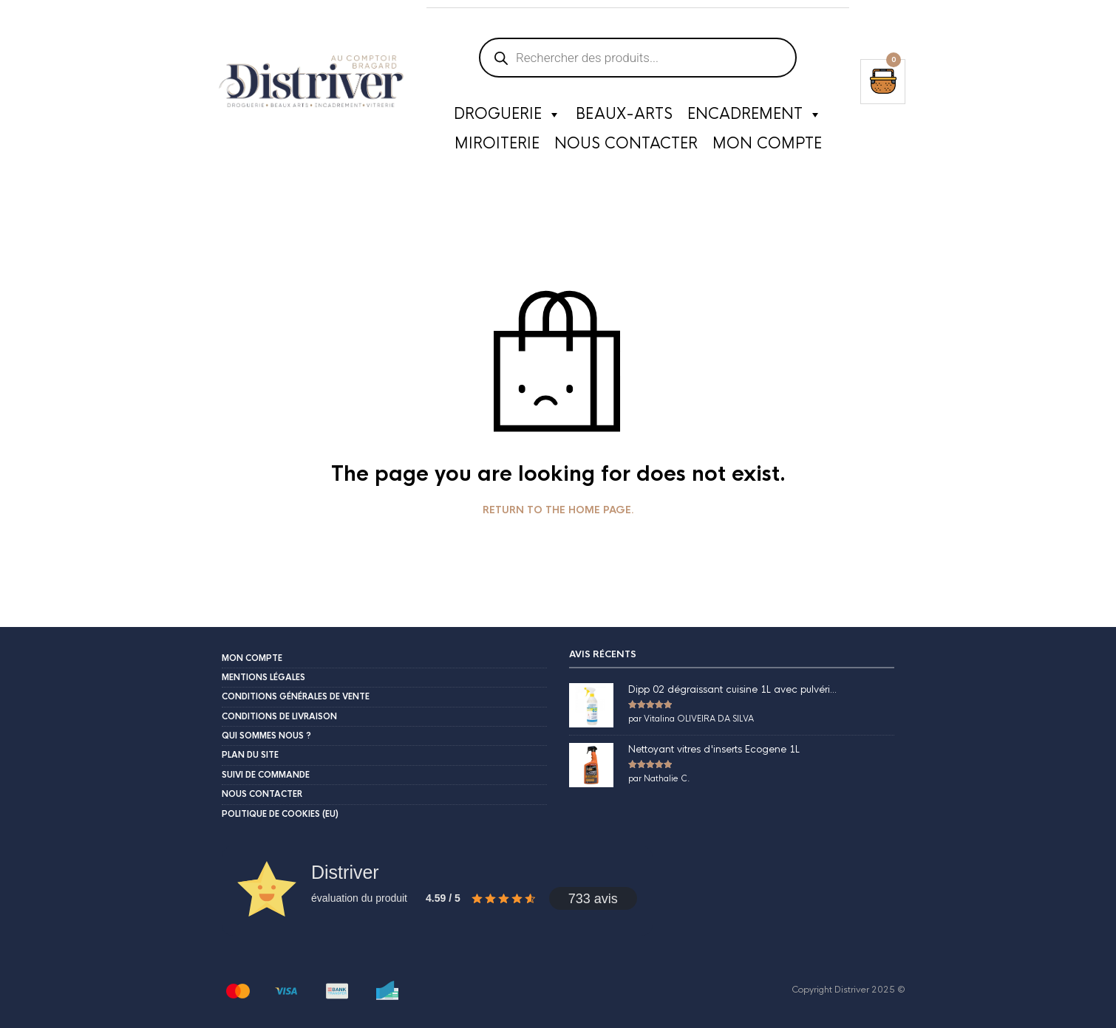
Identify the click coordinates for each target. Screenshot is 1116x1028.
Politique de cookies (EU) (280, 814)
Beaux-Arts (624, 114)
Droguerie (507, 114)
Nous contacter (626, 143)
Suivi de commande (266, 775)
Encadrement (754, 114)
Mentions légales (263, 677)
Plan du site (250, 755)
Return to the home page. (558, 510)
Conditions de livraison (279, 716)
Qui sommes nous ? (266, 735)
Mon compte (767, 143)
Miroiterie (497, 143)
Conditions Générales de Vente (296, 696)
